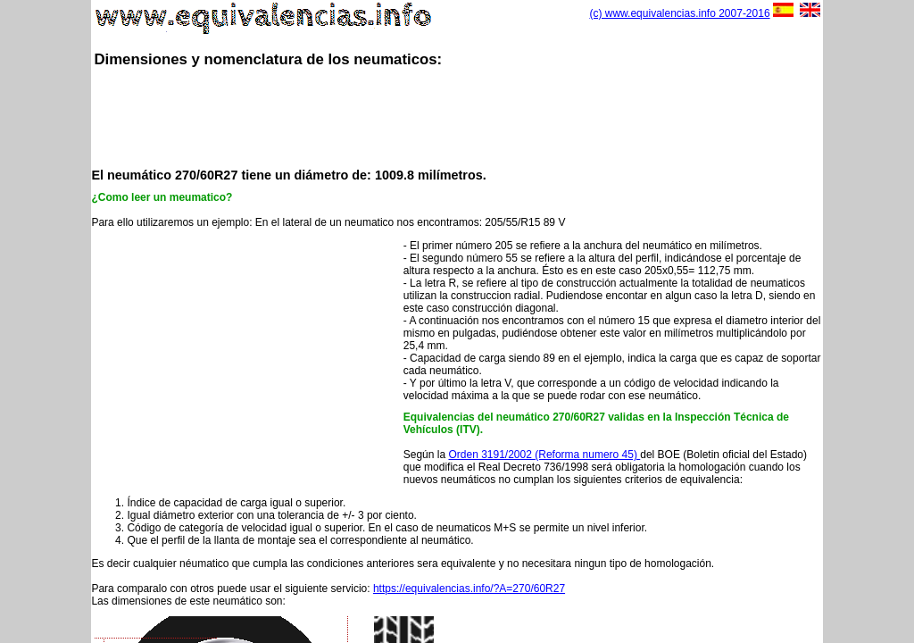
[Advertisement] (457, 116)
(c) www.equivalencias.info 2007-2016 (679, 13)
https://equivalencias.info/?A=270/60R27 (469, 588)
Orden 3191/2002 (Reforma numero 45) (544, 454)
